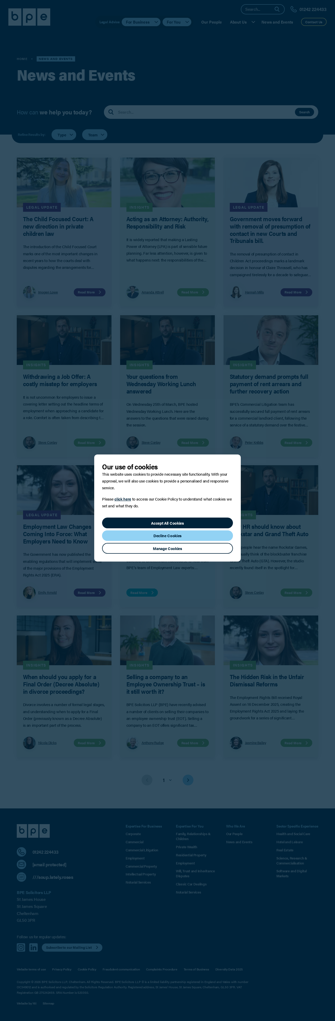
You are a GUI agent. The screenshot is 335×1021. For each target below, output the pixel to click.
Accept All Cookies (167, 523)
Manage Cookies (167, 548)
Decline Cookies (167, 535)
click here (122, 499)
